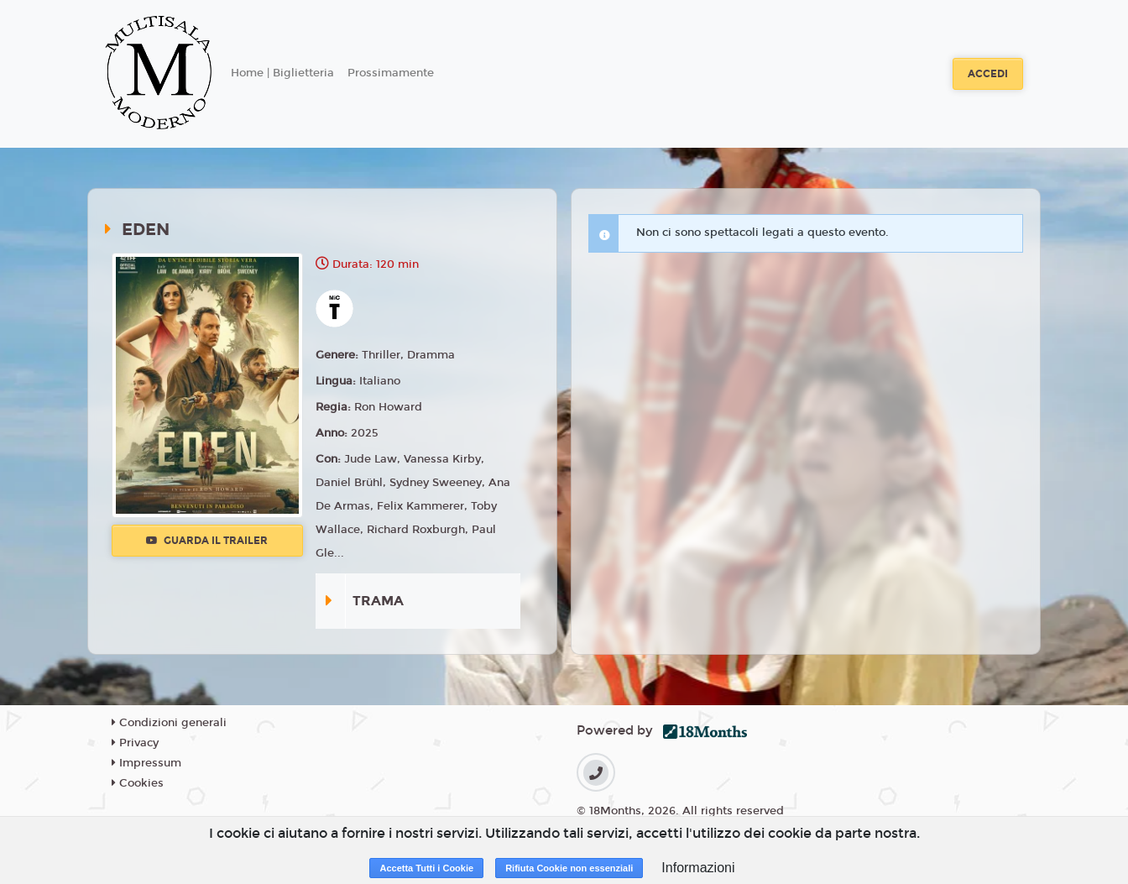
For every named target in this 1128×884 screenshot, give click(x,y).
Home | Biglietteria (282, 73)
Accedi (988, 74)
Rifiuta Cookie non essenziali (569, 868)
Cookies (138, 783)
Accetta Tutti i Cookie (426, 868)
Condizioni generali (169, 723)
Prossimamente (390, 73)
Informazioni (697, 867)
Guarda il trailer (207, 541)
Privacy (135, 743)
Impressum (146, 763)
